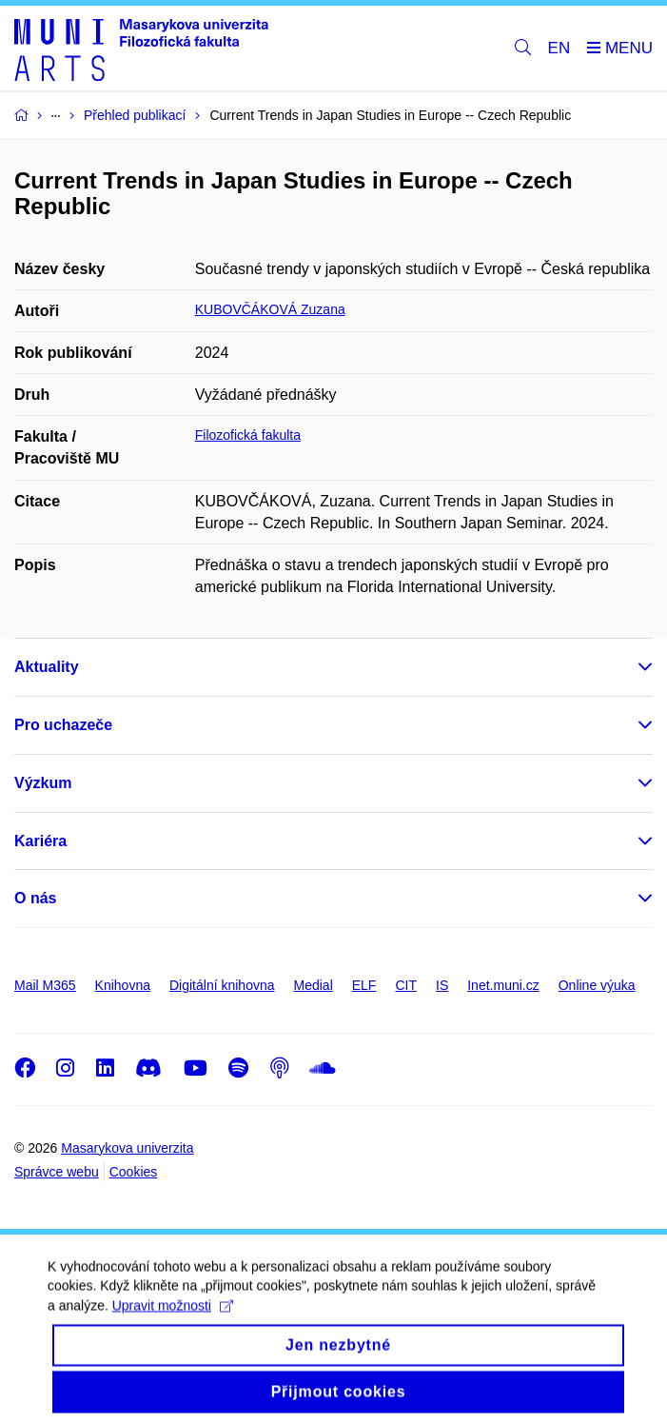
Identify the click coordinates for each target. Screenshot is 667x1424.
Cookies (133, 1171)
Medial (313, 985)
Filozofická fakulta (248, 435)
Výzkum (42, 783)
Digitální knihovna (222, 985)
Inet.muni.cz (503, 985)
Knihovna (122, 985)
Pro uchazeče (63, 725)
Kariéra (40, 841)
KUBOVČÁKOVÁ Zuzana (270, 309)
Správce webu (56, 1171)
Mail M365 (45, 985)
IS (442, 985)
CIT (406, 985)
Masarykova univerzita (127, 1148)
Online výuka (597, 985)
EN (559, 48)
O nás (35, 898)
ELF (364, 985)
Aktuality (46, 667)
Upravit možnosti (172, 1322)
